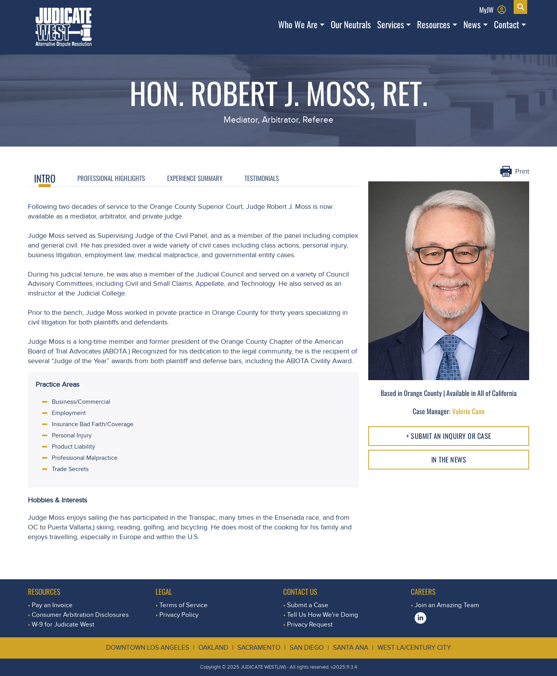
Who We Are (298, 24)
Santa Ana (350, 648)
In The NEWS (448, 459)
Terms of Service (183, 605)
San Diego (307, 648)
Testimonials (261, 178)
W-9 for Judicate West (63, 624)
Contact (506, 24)
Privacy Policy (178, 615)
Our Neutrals (351, 24)
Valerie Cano (468, 411)
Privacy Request (310, 624)
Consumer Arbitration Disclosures (80, 615)
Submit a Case (307, 605)
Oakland (213, 648)
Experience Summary (194, 178)
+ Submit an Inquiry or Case (448, 436)
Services (390, 24)
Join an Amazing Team (447, 605)
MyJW (486, 9)
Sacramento (258, 648)
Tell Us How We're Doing (322, 615)
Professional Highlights (111, 178)
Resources (433, 24)
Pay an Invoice (52, 605)
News (472, 24)
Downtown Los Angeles (147, 648)
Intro (44, 178)
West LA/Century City (414, 648)
